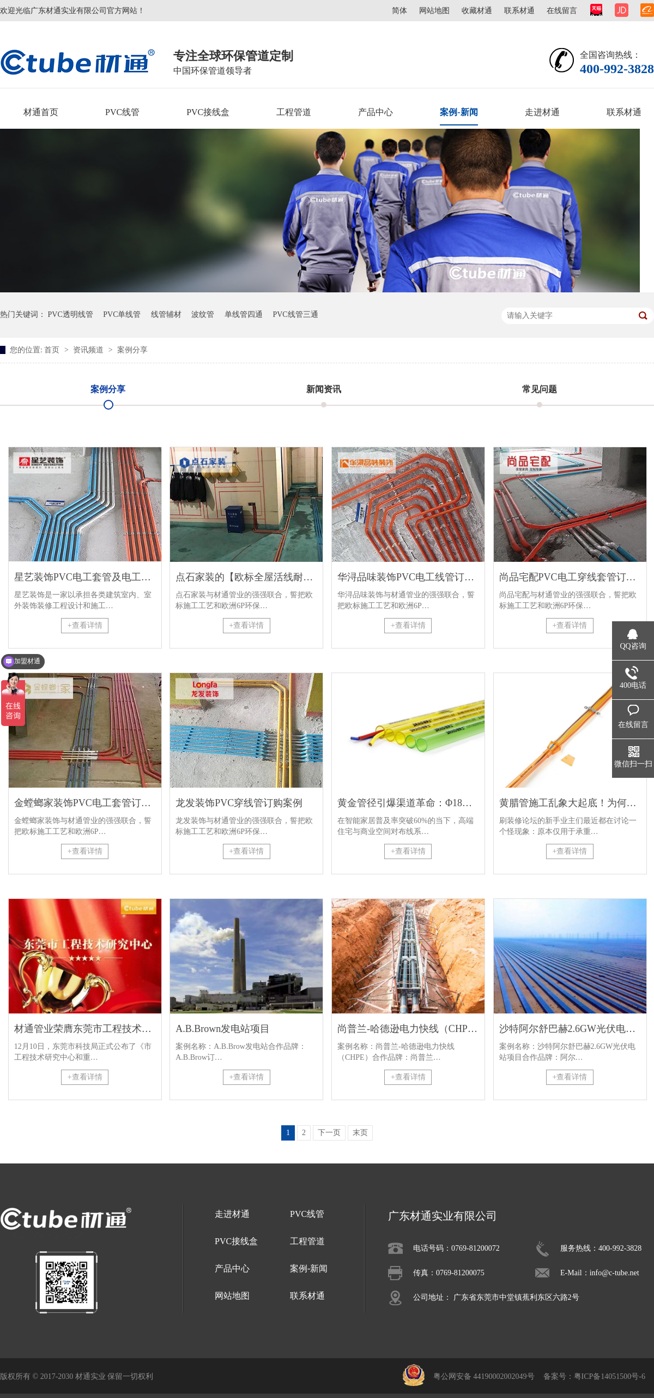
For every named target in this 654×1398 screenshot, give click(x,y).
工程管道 (293, 112)
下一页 (329, 1133)
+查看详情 (85, 625)
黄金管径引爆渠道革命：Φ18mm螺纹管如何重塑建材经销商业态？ (408, 802)
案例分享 (132, 350)
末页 (360, 1133)
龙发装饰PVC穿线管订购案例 (238, 802)
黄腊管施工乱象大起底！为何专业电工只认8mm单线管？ (570, 802)
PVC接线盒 (207, 112)
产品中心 (375, 112)
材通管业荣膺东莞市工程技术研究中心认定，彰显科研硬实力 (85, 1028)
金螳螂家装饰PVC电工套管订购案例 (85, 802)
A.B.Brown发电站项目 (222, 1028)
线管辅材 (166, 314)
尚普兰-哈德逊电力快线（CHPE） (408, 1028)
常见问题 (539, 389)
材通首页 (40, 112)
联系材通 (519, 11)
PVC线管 (122, 112)
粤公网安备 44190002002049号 (484, 1376)
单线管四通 (244, 314)
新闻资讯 (323, 389)
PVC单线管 (122, 314)
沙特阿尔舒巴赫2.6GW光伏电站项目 (570, 1028)
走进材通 (542, 112)
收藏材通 (477, 11)
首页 (53, 350)
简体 (399, 11)
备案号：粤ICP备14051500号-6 (594, 1376)
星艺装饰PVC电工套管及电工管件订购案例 (85, 577)
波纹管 (202, 314)
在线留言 (562, 11)
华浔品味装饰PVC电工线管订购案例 (408, 577)
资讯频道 (89, 350)
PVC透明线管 (70, 314)
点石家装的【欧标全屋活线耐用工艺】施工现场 (246, 577)
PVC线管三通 (295, 314)
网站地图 (434, 11)
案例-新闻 (458, 112)
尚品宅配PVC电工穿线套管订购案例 (570, 577)
